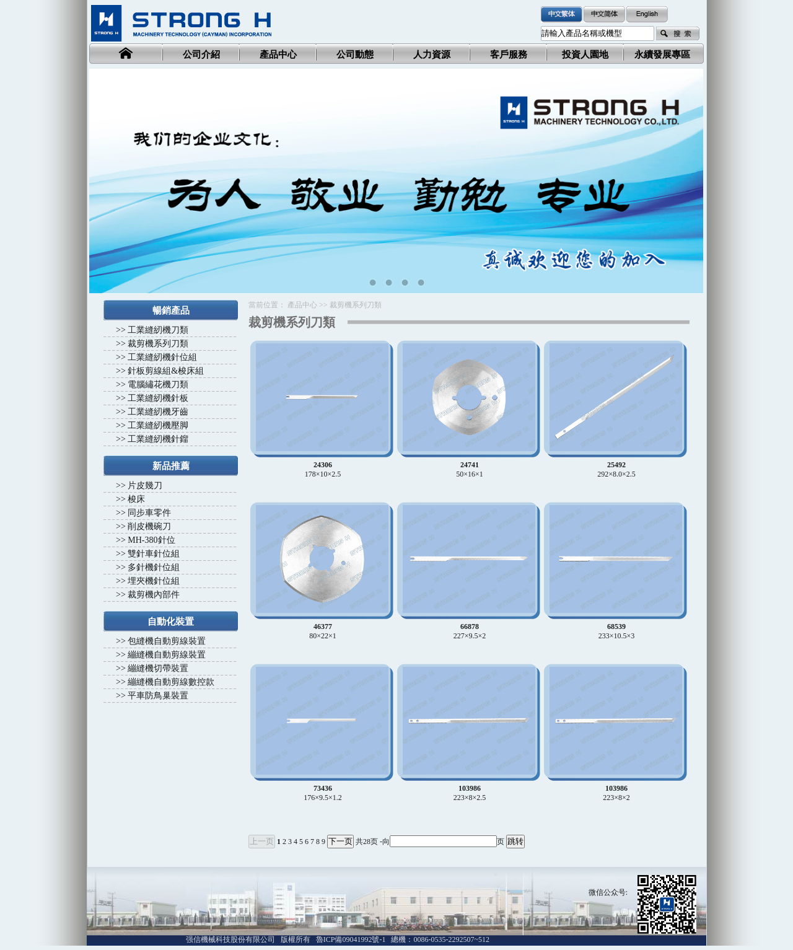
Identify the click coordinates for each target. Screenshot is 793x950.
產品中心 (302, 305)
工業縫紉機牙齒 (158, 411)
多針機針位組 (154, 567)
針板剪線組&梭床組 (166, 371)
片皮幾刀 (145, 485)
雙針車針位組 (154, 553)
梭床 (136, 499)
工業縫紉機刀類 (158, 330)
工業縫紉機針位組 (162, 357)
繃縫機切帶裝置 (158, 668)
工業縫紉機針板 (158, 398)
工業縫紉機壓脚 (158, 425)
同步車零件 (149, 512)
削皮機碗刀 (149, 526)
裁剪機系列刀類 (158, 343)
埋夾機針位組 (154, 581)
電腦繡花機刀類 (158, 384)
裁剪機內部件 (154, 594)
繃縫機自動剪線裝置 (167, 654)
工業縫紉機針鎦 (158, 439)
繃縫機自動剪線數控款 (171, 682)
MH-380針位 (151, 540)
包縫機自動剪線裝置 (167, 641)
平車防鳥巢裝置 (158, 695)
